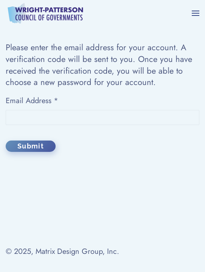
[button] (195, 13)
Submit (30, 146)
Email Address (32, 100)
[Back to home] (46, 13)
